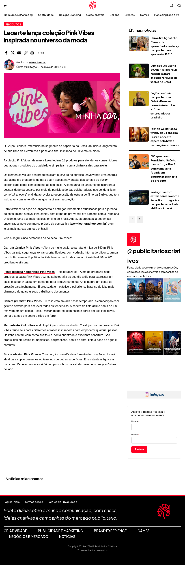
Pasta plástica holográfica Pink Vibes (29, 271)
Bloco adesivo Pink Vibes (21, 354)
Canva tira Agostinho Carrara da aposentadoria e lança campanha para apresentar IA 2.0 (164, 46)
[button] (7, 5)
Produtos (13, 24)
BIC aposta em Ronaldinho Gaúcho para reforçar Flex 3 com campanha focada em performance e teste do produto (163, 168)
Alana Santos (37, 62)
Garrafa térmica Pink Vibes (22, 247)
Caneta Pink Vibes (23, 301)
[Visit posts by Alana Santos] (9, 64)
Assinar (139, 449)
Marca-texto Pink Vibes (19, 325)
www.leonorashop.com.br (88, 223)
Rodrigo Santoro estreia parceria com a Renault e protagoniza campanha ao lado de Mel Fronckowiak (164, 200)
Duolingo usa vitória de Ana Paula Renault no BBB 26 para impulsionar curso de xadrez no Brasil (164, 73)
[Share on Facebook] (6, 53)
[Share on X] (12, 53)
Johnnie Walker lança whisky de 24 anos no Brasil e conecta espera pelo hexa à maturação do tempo (164, 137)
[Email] (19, 53)
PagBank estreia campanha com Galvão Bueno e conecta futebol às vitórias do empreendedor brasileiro (162, 105)
